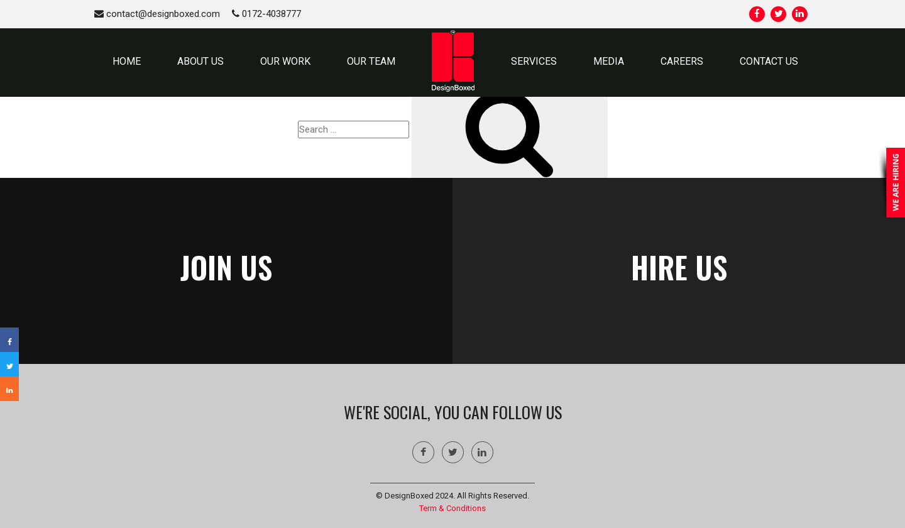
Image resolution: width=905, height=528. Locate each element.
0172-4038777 (266, 13)
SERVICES (534, 61)
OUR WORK (285, 61)
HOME (126, 61)
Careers (682, 61)
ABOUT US (200, 61)
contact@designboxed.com (157, 13)
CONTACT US (769, 61)
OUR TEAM (371, 61)
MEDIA (608, 61)
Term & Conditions (452, 508)
